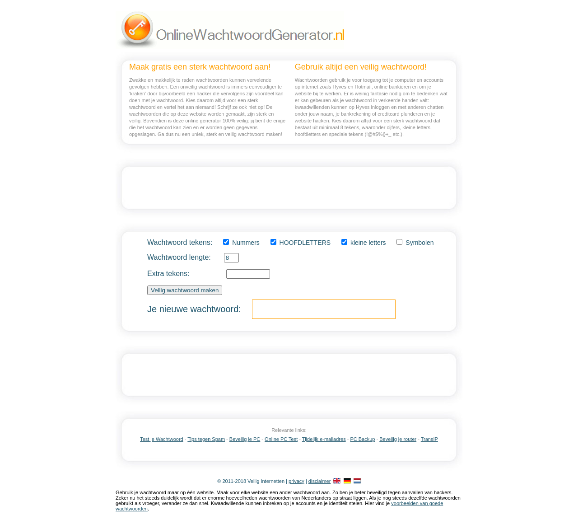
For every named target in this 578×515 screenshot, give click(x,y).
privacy (296, 481)
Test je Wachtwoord (161, 439)
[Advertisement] (289, 187)
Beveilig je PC (244, 439)
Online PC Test (281, 439)
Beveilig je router (397, 439)
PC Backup (362, 439)
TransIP (429, 439)
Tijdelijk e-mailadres (324, 439)
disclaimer (319, 481)
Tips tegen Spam (206, 439)
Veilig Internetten (265, 481)
